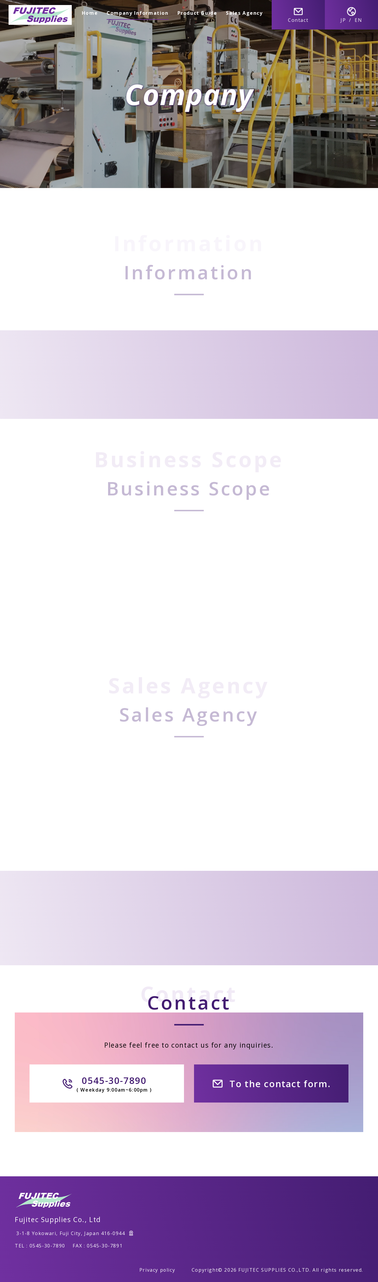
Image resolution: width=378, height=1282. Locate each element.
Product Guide (197, 13)
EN (358, 20)
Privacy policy (157, 1270)
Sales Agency (244, 13)
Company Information (138, 13)
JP (343, 20)
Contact (298, 14)
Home (90, 13)
